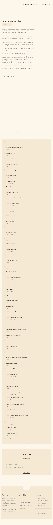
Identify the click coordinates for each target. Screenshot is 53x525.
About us (27, 4)
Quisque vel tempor (11, 215)
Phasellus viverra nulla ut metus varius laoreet (17, 357)
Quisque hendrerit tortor (12, 255)
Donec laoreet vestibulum (12, 192)
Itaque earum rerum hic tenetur (13, 335)
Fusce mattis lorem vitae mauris (12, 132)
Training (21, 499)
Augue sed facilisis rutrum (12, 300)
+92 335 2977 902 (42, 510)
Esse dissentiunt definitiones (13, 340)
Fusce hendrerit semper (12, 170)
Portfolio (42, 4)
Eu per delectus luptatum (12, 363)
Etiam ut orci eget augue (12, 271)
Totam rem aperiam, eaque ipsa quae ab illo (20, 415)
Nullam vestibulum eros (15, 311)
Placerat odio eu (10, 306)
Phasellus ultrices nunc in (16, 277)
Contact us (47, 4)
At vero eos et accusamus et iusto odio (16, 404)
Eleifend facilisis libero (11, 232)
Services (37, 4)
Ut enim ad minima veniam (16, 409)
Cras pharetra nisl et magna (16, 317)
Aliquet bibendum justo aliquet (17, 397)
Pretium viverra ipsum (11, 243)
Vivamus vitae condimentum (13, 164)
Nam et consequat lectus (16, 282)
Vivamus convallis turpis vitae (17, 392)
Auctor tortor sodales (11, 227)
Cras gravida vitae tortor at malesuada (15, 158)
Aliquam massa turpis (15, 323)
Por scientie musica (10, 422)
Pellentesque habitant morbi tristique (15, 147)
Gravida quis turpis (14, 374)
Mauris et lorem (10, 186)
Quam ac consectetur (11, 249)
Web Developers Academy (31, 521)
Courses (32, 4)
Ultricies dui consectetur (16, 209)
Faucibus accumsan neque (12, 386)
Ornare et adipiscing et (11, 433)
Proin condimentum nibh (15, 198)
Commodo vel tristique (11, 238)
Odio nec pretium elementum (13, 352)
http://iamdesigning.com (18, 462)
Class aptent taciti (10, 289)
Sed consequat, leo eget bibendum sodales (16, 329)
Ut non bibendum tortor (11, 260)
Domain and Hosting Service (26, 505)
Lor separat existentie (11, 142)
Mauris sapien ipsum (11, 221)
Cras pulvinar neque (14, 203)
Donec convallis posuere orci (13, 346)
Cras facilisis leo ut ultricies (16, 380)
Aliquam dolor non (10, 295)
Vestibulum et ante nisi (11, 175)
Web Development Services (26, 502)
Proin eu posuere (10, 266)
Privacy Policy (23, 508)
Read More (26, 472)
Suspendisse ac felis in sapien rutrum (15, 368)
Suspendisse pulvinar (11, 153)
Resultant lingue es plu (11, 427)
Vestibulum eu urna (10, 181)
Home (23, 4)
